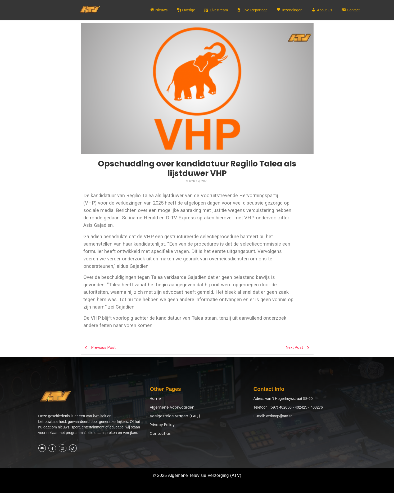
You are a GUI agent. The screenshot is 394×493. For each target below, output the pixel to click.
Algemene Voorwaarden (172, 407)
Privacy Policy (162, 424)
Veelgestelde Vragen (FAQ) (175, 416)
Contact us (160, 433)
